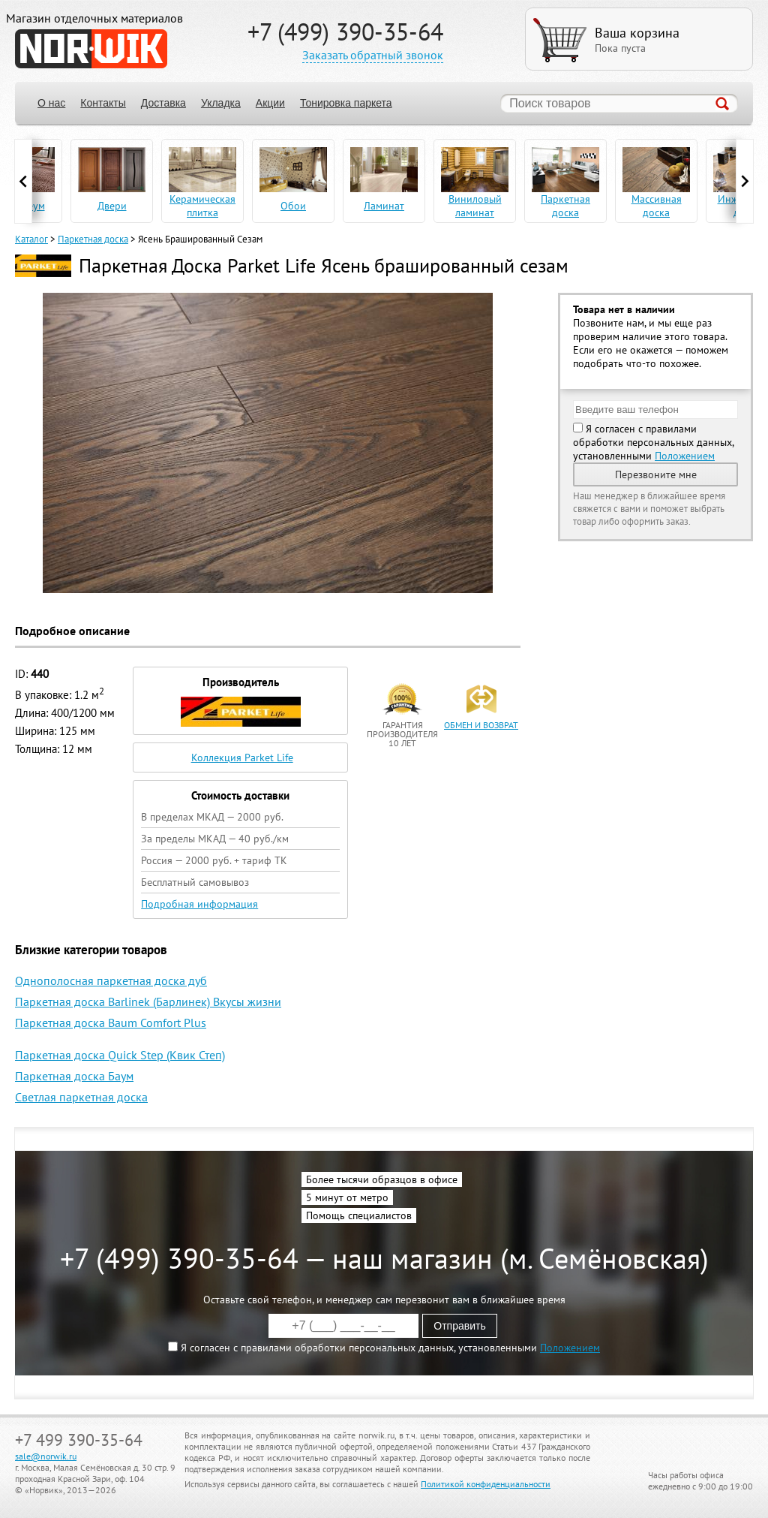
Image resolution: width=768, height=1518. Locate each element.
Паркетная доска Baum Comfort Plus (110, 1022)
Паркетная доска (93, 239)
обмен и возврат (481, 724)
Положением (685, 455)
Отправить (459, 1326)
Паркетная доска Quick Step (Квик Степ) (120, 1054)
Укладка (221, 103)
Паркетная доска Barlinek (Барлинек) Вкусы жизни (148, 1001)
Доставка (163, 103)
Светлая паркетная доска (81, 1096)
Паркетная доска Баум (74, 1075)
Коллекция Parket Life (242, 757)
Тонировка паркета (346, 103)
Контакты (102, 103)
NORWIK (91, 48)
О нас (51, 103)
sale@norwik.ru (45, 1456)
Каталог (31, 239)
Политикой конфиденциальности (485, 1483)
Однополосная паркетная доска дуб (111, 980)
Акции (270, 103)
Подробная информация (199, 904)
